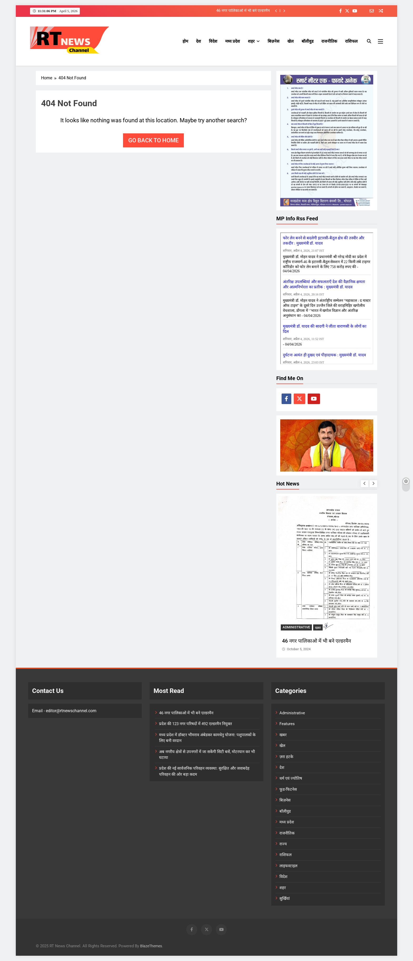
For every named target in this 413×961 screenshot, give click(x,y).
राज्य (283, 844)
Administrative (296, 627)
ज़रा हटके (286, 756)
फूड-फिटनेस (288, 789)
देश (198, 41)
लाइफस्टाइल (288, 865)
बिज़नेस (273, 41)
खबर (318, 628)
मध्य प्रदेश (232, 41)
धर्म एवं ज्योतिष (290, 778)
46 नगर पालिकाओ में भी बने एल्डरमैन (243, 11)
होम (185, 41)
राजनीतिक (329, 41)
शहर (251, 41)
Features (287, 723)
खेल (290, 41)
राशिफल (351, 41)
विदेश (213, 41)
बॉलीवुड (307, 41)
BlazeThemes (151, 946)
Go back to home (153, 140)
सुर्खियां (284, 898)
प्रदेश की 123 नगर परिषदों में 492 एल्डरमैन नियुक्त (195, 723)
